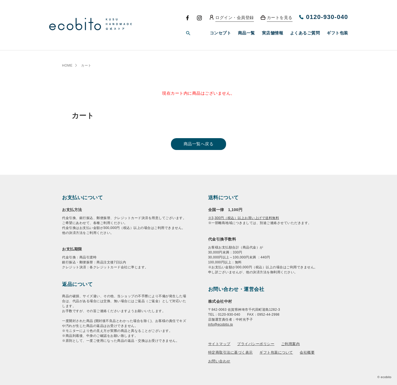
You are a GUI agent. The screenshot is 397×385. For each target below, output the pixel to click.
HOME (67, 65)
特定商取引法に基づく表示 (230, 352)
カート (86, 65)
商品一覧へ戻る (199, 143)
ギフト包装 (337, 33)
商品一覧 (246, 33)
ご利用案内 (290, 344)
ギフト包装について (276, 352)
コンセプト (220, 33)
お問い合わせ (219, 361)
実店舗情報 (272, 33)
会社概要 (307, 352)
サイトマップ (219, 344)
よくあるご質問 (305, 33)
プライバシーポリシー (255, 344)
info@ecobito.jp (220, 324)
